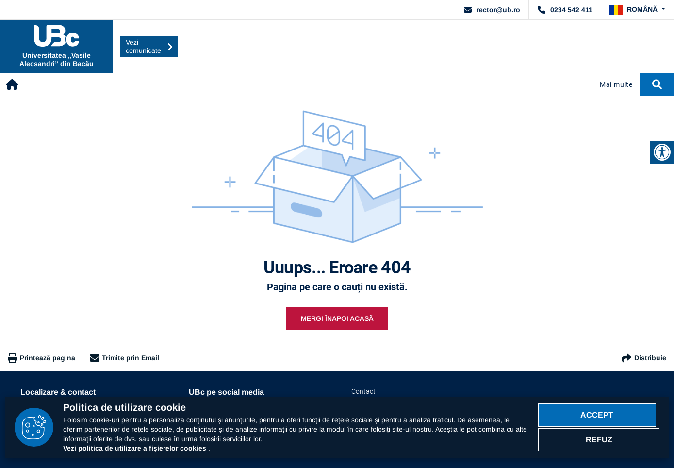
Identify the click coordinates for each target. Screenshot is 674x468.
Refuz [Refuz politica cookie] (599, 441)
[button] (641, 8)
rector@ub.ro (510, 8)
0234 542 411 (575, 8)
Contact (356, 387)
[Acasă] (12, 80)
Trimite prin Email (124, 354)
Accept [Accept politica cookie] (598, 413)
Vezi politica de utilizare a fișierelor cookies (135, 448)
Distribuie (643, 354)
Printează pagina (41, 354)
